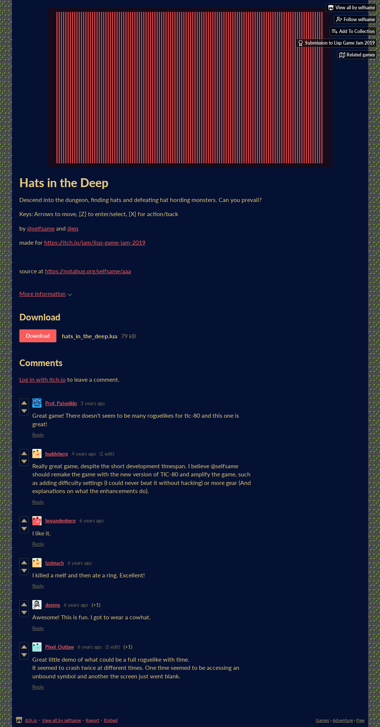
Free (360, 720)
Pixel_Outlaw (59, 647)
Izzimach (54, 563)
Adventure (342, 720)
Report (92, 720)
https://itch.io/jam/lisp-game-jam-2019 (94, 242)
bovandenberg (60, 521)
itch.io (31, 720)
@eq (72, 228)
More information (45, 293)
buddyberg (56, 454)
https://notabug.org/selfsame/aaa (88, 270)
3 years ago (93, 403)
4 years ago (84, 454)
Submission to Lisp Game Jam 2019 (336, 43)
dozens (52, 605)
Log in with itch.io (42, 379)
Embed (111, 720)
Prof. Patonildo (61, 403)
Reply (38, 435)
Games (322, 720)
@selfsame (41, 228)
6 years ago (91, 521)
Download (38, 336)
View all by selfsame (61, 720)
